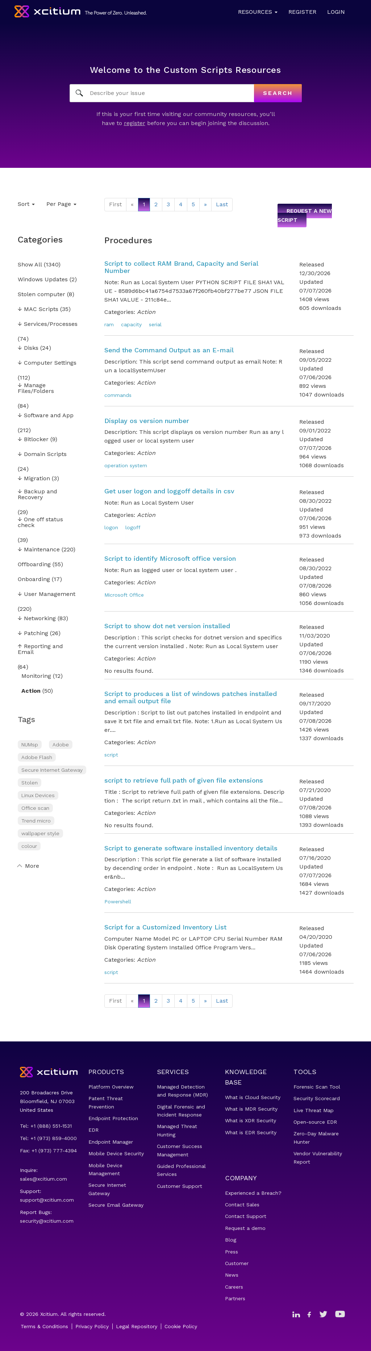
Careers (234, 1287)
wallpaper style (40, 833)
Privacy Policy (92, 1326)
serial (155, 324)
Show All (30, 265)
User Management (46, 594)
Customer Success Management (179, 1150)
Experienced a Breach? (253, 1193)
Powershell (117, 901)
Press (231, 1252)
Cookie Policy (180, 1326)
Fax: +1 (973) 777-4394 (48, 1150)
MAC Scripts (38, 309)
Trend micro (36, 821)
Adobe (61, 744)
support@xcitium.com (47, 1200)
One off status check (40, 523)
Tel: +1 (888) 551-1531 (46, 1126)
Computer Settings (47, 363)
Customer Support (179, 1186)
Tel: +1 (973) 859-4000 (48, 1138)
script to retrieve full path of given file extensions (183, 780)
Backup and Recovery (37, 495)
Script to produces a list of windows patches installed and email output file (190, 697)
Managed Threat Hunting (177, 1130)
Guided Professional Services (181, 1170)
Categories (40, 240)
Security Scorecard (316, 1098)
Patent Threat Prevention (105, 1102)
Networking (37, 619)
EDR (93, 1130)
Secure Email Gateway (115, 1205)
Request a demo (245, 1228)
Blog (230, 1240)
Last (222, 204)
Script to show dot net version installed (167, 626)
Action (31, 691)
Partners (235, 1298)
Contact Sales (242, 1204)
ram (109, 324)
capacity (131, 324)
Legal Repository (136, 1326)
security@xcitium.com (47, 1221)
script (111, 755)
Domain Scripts (42, 454)
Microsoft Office (124, 595)
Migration (34, 479)
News (231, 1275)
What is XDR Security (250, 1120)
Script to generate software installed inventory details (191, 848)
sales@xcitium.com (43, 1179)
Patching (33, 633)
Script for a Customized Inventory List (165, 927)
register (134, 123)
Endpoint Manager (110, 1142)
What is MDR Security (251, 1109)
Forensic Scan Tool (316, 1087)
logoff (133, 527)
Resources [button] (258, 11)
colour (29, 846)
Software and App (46, 416)
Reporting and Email (40, 649)
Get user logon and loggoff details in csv (169, 491)
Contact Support (245, 1216)
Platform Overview (111, 1087)
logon (111, 527)
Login (336, 11)
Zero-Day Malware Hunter (316, 1137)
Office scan (35, 808)
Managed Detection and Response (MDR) (182, 1091)
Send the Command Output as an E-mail (169, 350)
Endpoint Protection (113, 1118)
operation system (125, 465)
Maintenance (39, 550)
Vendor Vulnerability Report (317, 1157)
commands (118, 395)
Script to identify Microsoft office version (170, 558)
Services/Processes (48, 324)
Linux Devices (38, 795)
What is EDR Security (250, 1132)
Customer (237, 1263)
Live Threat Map (313, 1110)
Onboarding (34, 579)
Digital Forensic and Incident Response (181, 1111)
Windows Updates (43, 280)
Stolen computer (41, 294)
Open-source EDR (315, 1122)
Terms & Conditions (44, 1326)
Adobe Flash (36, 757)
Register (302, 11)
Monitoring (36, 676)
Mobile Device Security (116, 1153)
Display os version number (146, 420)
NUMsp (29, 744)
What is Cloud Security (252, 1097)
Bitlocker (33, 439)
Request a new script (305, 216)
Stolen (29, 783)
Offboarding (34, 564)
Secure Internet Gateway (52, 770)
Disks (28, 348)
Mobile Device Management (105, 1169)
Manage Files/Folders (36, 388)
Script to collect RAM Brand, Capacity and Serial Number (181, 267)
